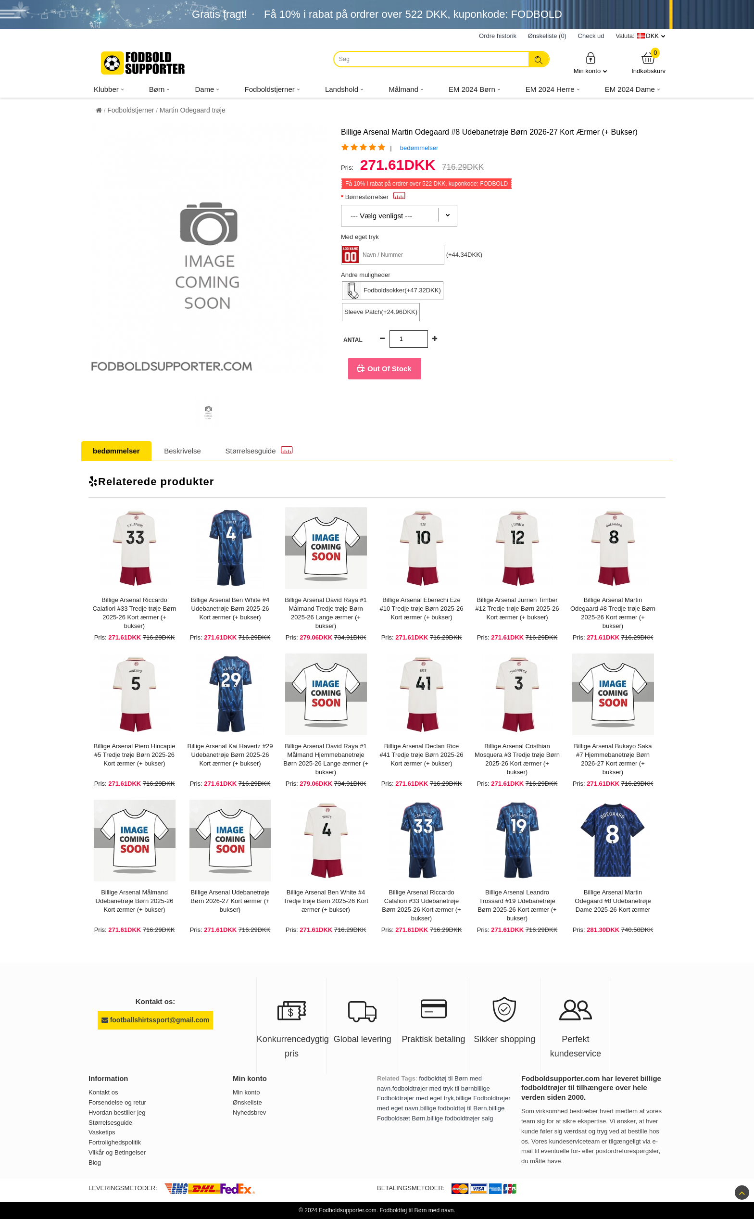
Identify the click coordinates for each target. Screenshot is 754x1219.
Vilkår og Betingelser (117, 1152)
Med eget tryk (360, 236)
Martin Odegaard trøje (193, 110)
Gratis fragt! (219, 14)
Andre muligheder (365, 274)
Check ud (591, 35)
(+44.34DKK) (464, 254)
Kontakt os (103, 1092)
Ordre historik (497, 35)
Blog (94, 1162)
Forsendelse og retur (117, 1102)
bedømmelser (419, 147)
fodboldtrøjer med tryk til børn (433, 1088)
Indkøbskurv (648, 63)
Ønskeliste (247, 1102)
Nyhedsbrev (249, 1112)
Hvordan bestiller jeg (117, 1112)
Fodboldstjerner (130, 110)
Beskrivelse (182, 451)
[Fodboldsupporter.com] (143, 63)
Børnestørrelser (375, 197)
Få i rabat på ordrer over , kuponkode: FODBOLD (413, 14)
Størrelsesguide (259, 450)
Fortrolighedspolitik (114, 1142)
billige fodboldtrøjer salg (460, 1118)
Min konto (590, 63)
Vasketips (101, 1132)
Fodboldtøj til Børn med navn (416, 1210)
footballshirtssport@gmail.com (155, 1020)
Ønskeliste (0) (547, 35)
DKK (652, 35)
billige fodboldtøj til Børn (453, 1108)
